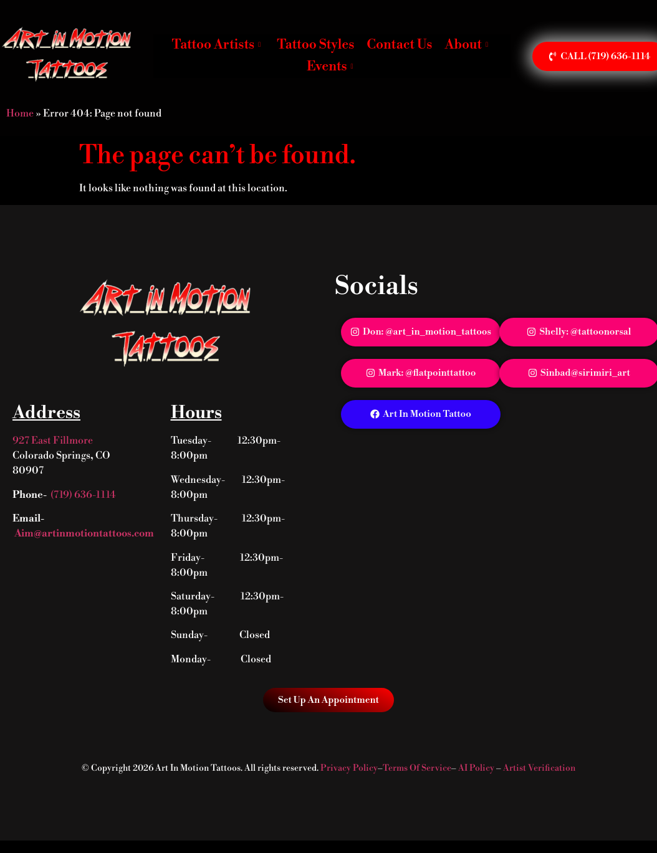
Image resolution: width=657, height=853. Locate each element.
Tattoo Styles (315, 45)
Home (20, 113)
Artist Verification (539, 768)
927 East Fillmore (52, 440)
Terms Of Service (417, 768)
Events (330, 67)
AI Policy (476, 768)
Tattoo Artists (216, 45)
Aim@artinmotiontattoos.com (83, 533)
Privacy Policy (349, 768)
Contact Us (399, 45)
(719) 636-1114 (83, 494)
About (466, 45)
